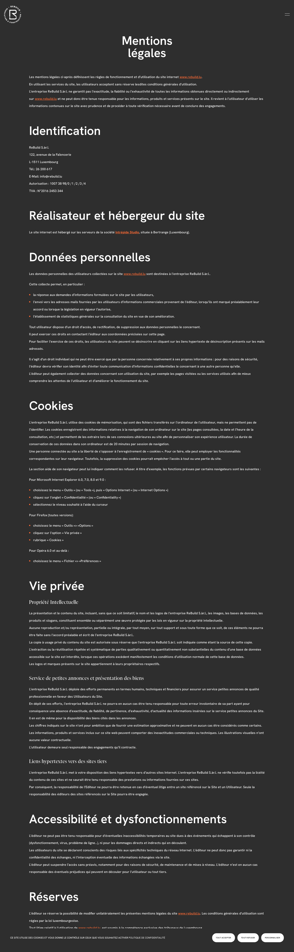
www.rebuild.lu (191, 77)
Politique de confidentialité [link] (147, 937)
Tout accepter (223, 938)
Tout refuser (248, 938)
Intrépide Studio (127, 232)
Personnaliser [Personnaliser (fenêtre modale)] (272, 938)
